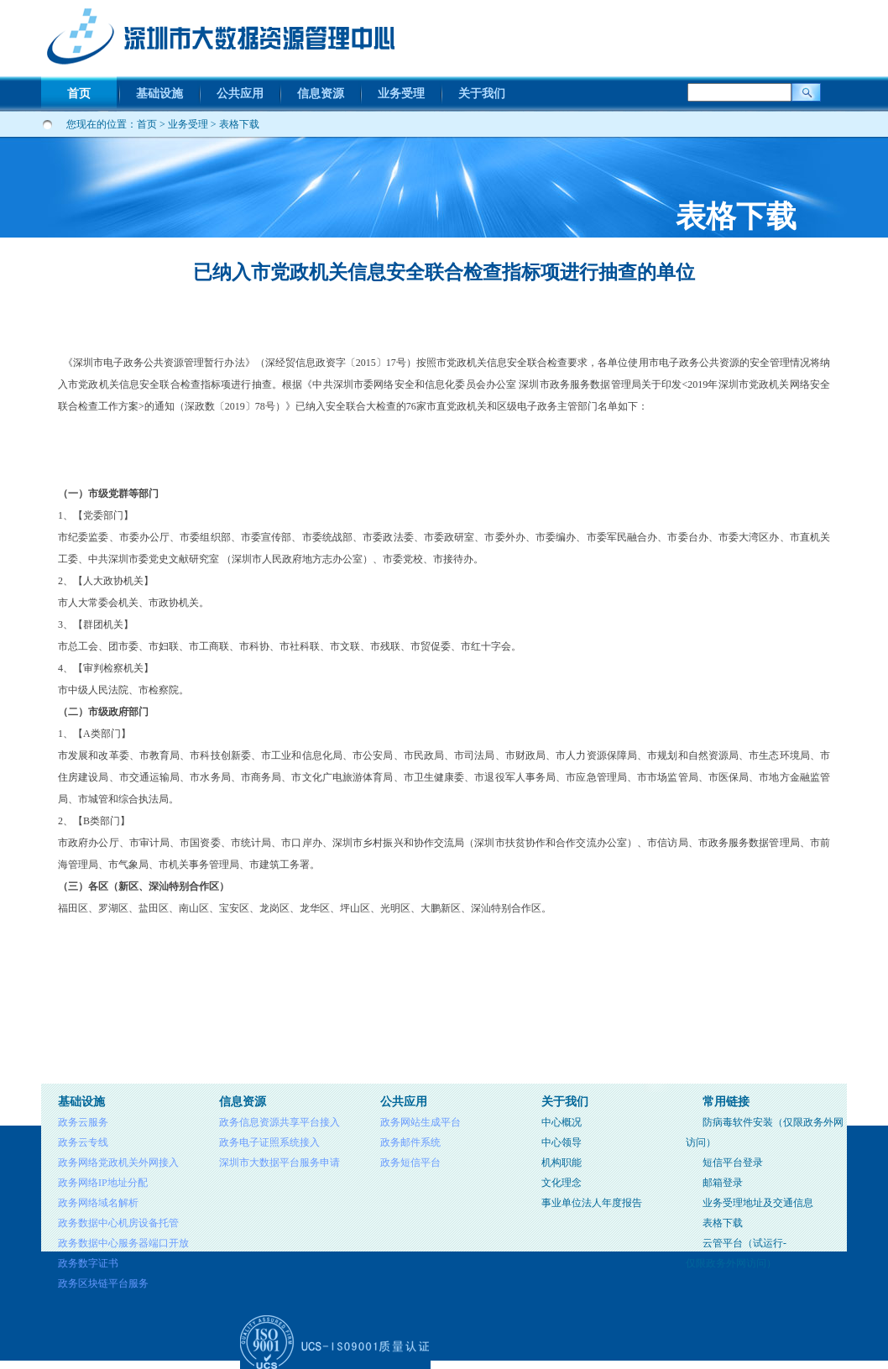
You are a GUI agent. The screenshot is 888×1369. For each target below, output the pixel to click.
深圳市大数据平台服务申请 (279, 1162)
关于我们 (481, 93)
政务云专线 (83, 1142)
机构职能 (561, 1162)
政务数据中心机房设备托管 (118, 1223)
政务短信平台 (410, 1162)
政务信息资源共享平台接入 (279, 1122)
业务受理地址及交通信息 (758, 1203)
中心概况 (561, 1122)
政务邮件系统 (410, 1142)
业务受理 (401, 93)
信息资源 (320, 93)
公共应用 (240, 93)
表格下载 (239, 124)
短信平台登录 (733, 1162)
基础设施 (159, 93)
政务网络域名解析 (98, 1203)
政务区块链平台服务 (103, 1283)
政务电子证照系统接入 (269, 1142)
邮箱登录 (723, 1183)
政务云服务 (83, 1122)
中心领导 (561, 1142)
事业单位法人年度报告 (591, 1203)
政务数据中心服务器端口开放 (123, 1243)
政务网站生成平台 (420, 1122)
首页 (79, 93)
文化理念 (561, 1183)
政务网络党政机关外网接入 (118, 1162)
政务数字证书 (88, 1263)
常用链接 (726, 1101)
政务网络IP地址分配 (103, 1183)
